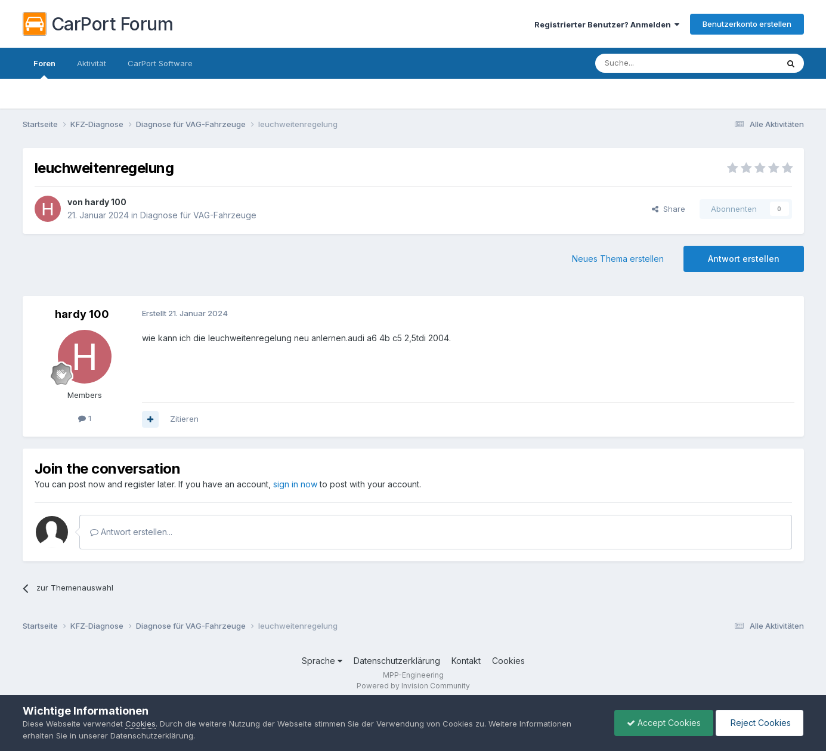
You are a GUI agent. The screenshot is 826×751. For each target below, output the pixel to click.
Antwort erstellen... (131, 532)
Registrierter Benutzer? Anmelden (606, 24)
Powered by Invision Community (413, 685)
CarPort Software (160, 63)
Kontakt (466, 661)
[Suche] (656, 63)
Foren (44, 68)
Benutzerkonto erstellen (747, 24)
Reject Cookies (759, 723)
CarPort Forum (98, 24)
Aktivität (91, 63)
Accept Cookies (664, 723)
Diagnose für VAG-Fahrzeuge (198, 215)
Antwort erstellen (743, 259)
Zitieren (184, 419)
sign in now (295, 484)
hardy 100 (105, 202)
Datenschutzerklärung (397, 661)
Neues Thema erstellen (618, 259)
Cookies (508, 661)
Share (668, 209)
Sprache (322, 661)
